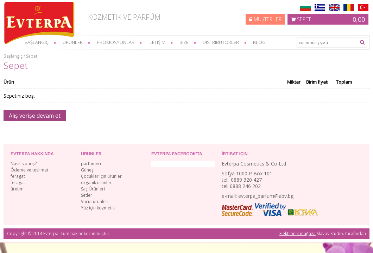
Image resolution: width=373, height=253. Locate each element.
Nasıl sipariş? (24, 164)
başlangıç (37, 42)
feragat (18, 176)
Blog (259, 42)
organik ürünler (96, 183)
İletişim (156, 42)
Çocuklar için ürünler (101, 176)
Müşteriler (265, 19)
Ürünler (73, 42)
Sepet (328, 19)
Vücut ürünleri (94, 202)
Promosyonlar (115, 42)
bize (184, 42)
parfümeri (91, 164)
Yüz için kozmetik (98, 208)
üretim (17, 189)
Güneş (87, 170)
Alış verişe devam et (35, 115)
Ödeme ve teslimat (29, 170)
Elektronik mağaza (297, 233)
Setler (86, 195)
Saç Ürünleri (93, 189)
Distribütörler (221, 42)
